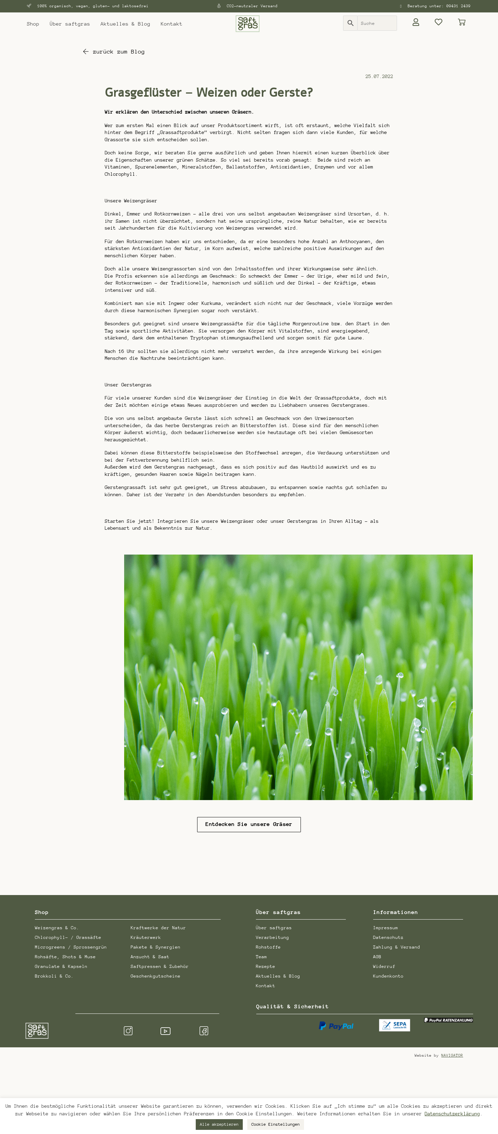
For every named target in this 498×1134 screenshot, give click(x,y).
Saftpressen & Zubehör (160, 965)
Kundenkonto (388, 975)
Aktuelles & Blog (125, 24)
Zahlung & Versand (396, 946)
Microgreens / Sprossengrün (71, 946)
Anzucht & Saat (150, 955)
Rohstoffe (268, 946)
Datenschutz (388, 936)
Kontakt (172, 24)
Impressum (385, 926)
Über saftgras (70, 24)
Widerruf (384, 965)
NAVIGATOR (452, 1055)
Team (261, 955)
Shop (33, 24)
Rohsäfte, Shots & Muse (65, 955)
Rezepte (265, 965)
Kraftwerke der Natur (158, 926)
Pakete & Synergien (156, 946)
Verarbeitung (272, 936)
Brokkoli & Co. (54, 975)
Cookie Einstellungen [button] (275, 1124)
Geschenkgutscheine (156, 975)
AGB (377, 955)
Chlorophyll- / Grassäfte (68, 936)
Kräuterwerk (146, 936)
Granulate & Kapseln (61, 965)
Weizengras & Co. (57, 926)
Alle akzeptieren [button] (219, 1124)
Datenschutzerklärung (452, 1113)
